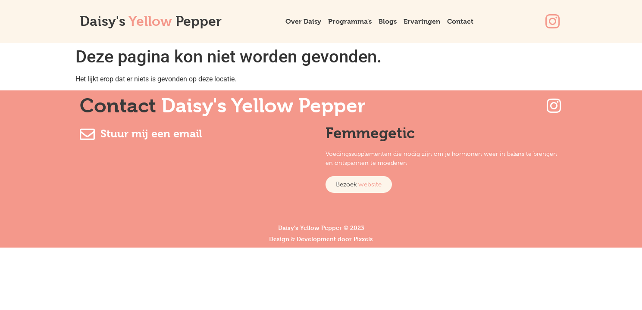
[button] (359, 184)
